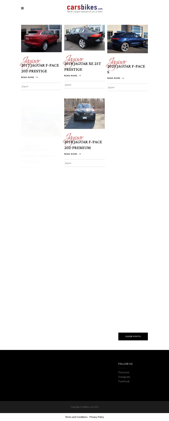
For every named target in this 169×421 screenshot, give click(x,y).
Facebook (124, 381)
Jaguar (30, 58)
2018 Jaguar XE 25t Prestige (82, 66)
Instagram (124, 377)
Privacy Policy (96, 417)
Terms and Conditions (76, 417)
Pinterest (123, 372)
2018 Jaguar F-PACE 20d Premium (83, 149)
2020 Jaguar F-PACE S (126, 69)
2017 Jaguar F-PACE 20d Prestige (40, 68)
